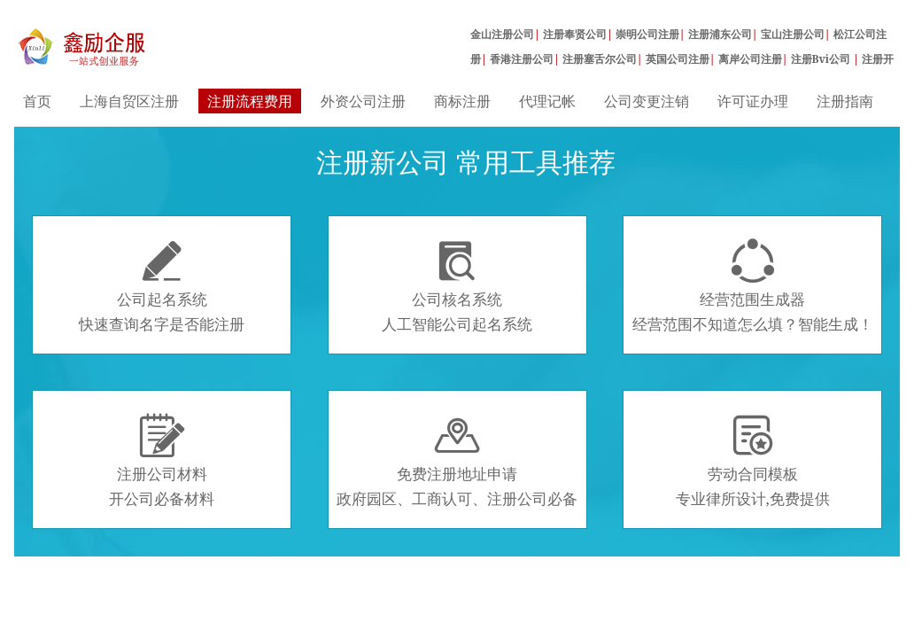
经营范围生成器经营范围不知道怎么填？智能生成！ (752, 286)
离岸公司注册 (750, 58)
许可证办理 (752, 101)
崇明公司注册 (647, 34)
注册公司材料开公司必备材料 (161, 461)
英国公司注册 (677, 58)
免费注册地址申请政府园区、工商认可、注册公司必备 (457, 461)
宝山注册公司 (793, 34)
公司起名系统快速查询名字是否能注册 (161, 286)
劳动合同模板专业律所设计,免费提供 (753, 461)
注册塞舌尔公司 (599, 58)
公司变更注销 (646, 101)
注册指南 (845, 101)
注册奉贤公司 (575, 34)
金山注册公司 (502, 34)
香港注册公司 (522, 58)
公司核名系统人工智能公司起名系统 (457, 286)
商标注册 (462, 101)
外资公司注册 (363, 101)
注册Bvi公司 (822, 58)
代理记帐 (547, 101)
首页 (37, 101)
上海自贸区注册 (129, 101)
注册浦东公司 (720, 34)
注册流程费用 (249, 101)
